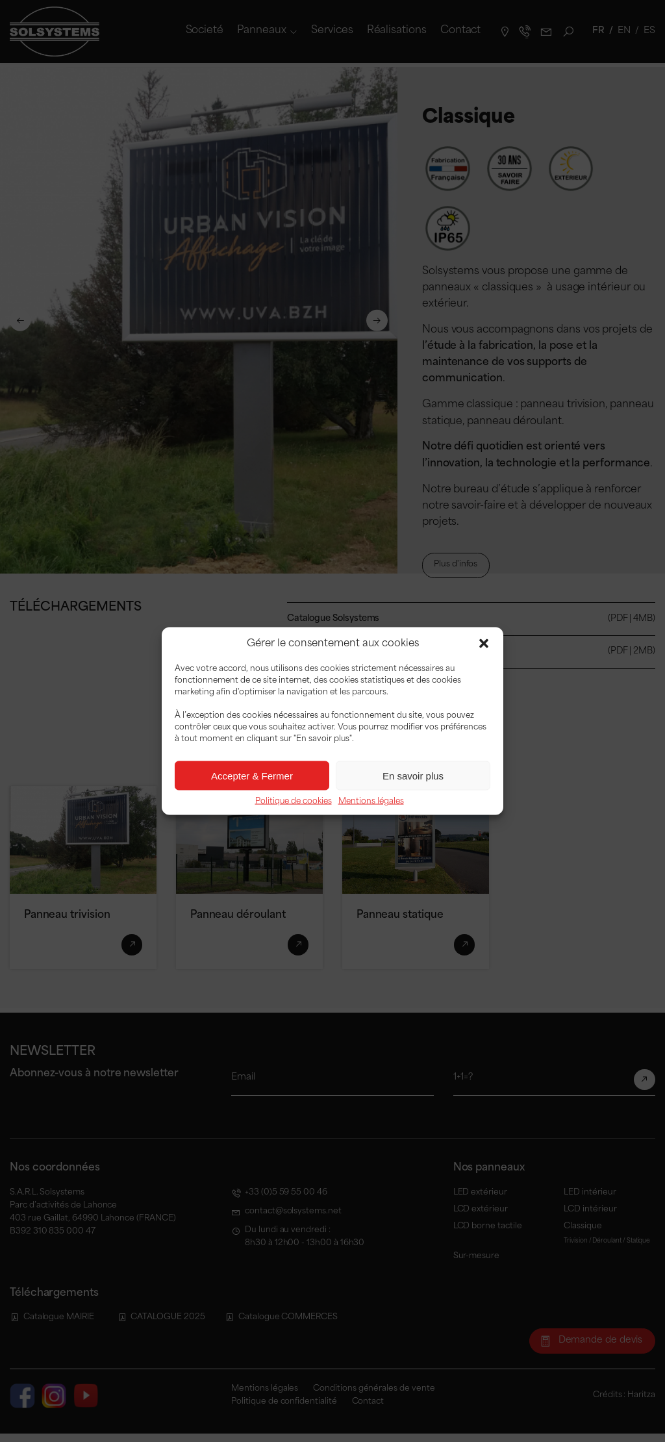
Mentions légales (371, 801)
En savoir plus (413, 775)
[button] (483, 643)
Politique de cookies (293, 801)
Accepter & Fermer (252, 775)
